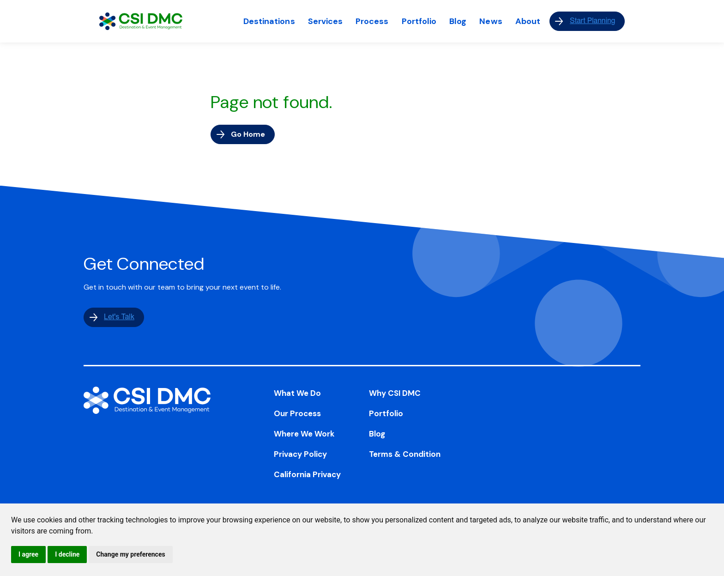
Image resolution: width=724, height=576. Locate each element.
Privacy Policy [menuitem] (300, 454)
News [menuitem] (490, 21)
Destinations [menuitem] (269, 21)
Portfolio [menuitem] (419, 21)
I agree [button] (28, 554)
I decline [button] (67, 554)
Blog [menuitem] (457, 21)
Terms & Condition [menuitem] (404, 454)
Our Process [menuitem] (297, 413)
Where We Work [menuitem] (304, 434)
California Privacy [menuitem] (307, 474)
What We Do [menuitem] (297, 393)
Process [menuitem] (372, 21)
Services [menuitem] (325, 21)
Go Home (248, 134)
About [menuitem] (527, 21)
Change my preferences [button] (130, 554)
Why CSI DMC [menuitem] (395, 393)
